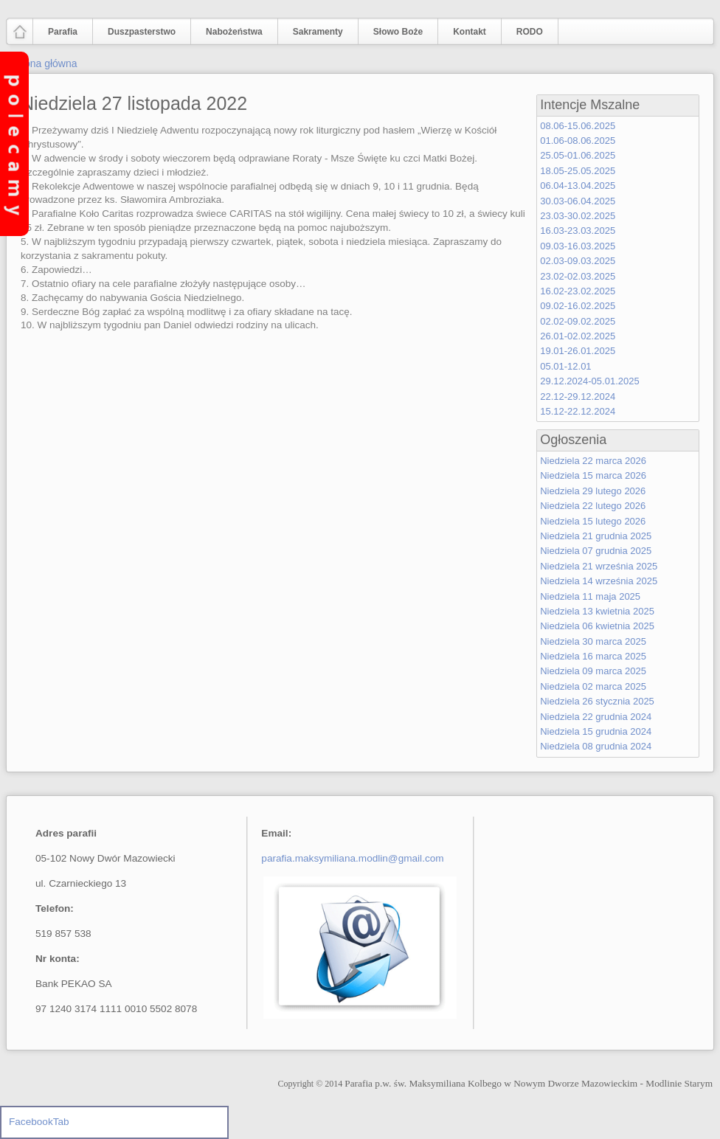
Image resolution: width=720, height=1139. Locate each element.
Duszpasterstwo (138, 32)
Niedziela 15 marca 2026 (593, 475)
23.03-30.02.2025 (577, 215)
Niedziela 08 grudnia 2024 (595, 746)
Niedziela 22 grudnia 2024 (595, 716)
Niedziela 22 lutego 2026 (592, 505)
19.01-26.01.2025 (577, 350)
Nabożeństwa (231, 32)
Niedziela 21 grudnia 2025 (595, 535)
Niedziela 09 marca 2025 (593, 670)
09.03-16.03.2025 (577, 246)
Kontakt (469, 32)
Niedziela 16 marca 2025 (593, 656)
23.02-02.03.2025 (577, 276)
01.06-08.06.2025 (577, 140)
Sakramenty (318, 32)
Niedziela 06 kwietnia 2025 (597, 625)
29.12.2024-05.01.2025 (589, 381)
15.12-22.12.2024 (577, 411)
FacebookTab (39, 1121)
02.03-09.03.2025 (577, 260)
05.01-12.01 (565, 366)
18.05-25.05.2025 (577, 170)
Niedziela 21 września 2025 (598, 566)
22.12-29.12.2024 (577, 396)
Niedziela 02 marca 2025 (593, 686)
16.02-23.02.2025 (577, 291)
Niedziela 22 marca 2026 (593, 460)
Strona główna (44, 63)
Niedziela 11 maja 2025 (590, 596)
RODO (529, 32)
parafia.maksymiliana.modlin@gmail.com (352, 858)
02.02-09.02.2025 (577, 321)
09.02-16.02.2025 (577, 305)
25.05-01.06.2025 (577, 155)
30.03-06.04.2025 (577, 201)
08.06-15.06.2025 (577, 125)
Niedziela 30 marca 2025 (593, 641)
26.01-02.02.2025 (577, 336)
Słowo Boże (398, 32)
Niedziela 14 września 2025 (598, 580)
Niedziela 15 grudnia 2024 (595, 731)
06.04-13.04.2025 (577, 185)
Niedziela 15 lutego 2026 (592, 521)
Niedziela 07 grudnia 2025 (595, 550)
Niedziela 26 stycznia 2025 (597, 701)
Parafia (59, 32)
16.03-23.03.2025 (577, 230)
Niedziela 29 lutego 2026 (592, 490)
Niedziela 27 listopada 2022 (134, 103)
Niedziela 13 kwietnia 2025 (597, 611)
